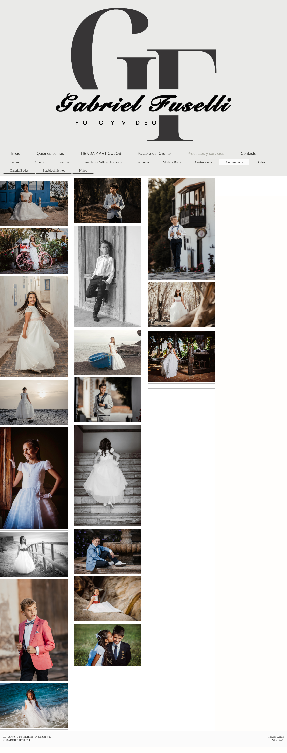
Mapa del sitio (43, 736)
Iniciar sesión (276, 736)
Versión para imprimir (18, 736)
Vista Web (278, 740)
